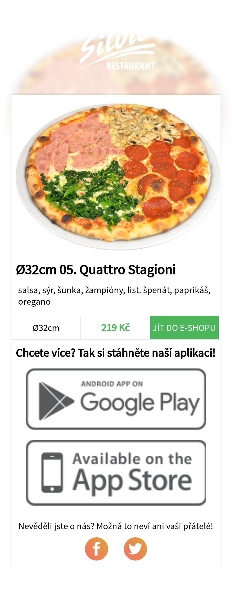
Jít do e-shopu (184, 327)
